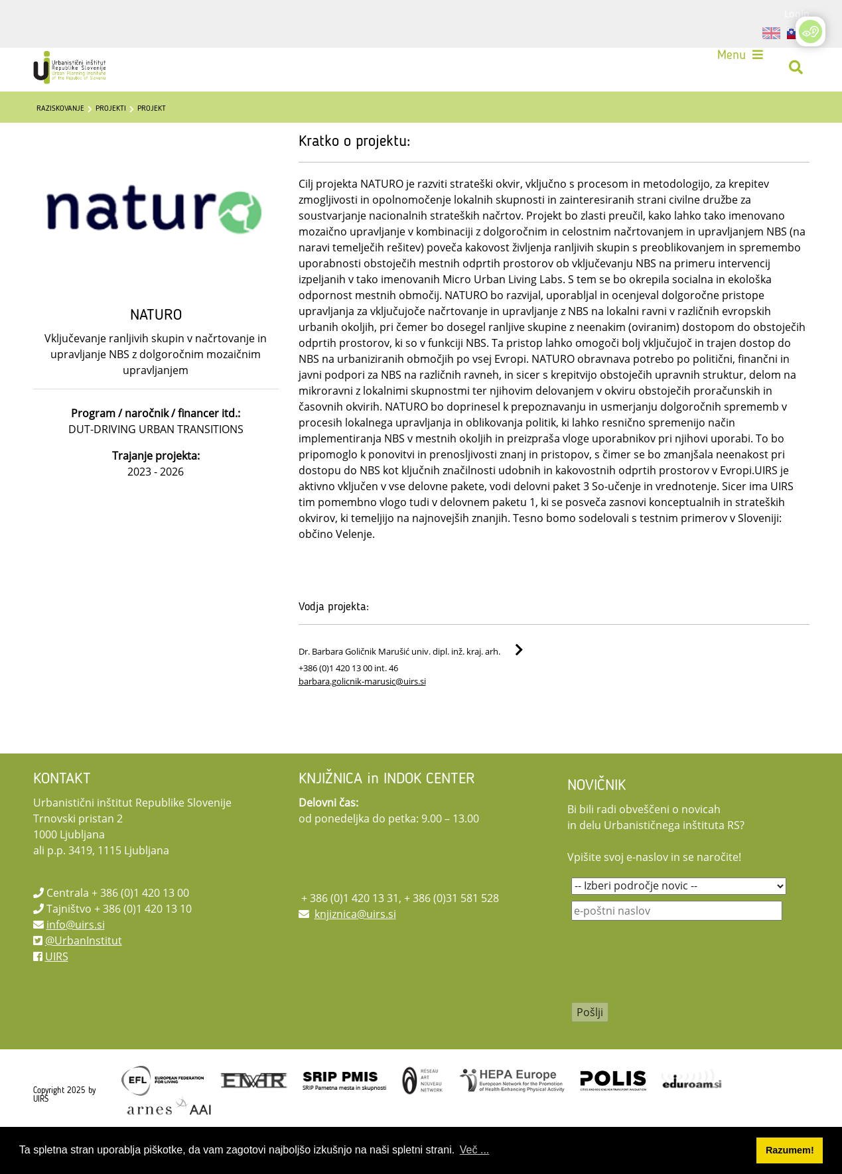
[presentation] (672, 1003)
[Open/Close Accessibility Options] (810, 31)
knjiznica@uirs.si (355, 947)
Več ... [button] (474, 1149)
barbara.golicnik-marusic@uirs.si (362, 714)
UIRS (56, 989)
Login (796, 13)
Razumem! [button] (790, 1150)
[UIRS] (79, 72)
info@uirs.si (75, 957)
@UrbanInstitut (83, 973)
